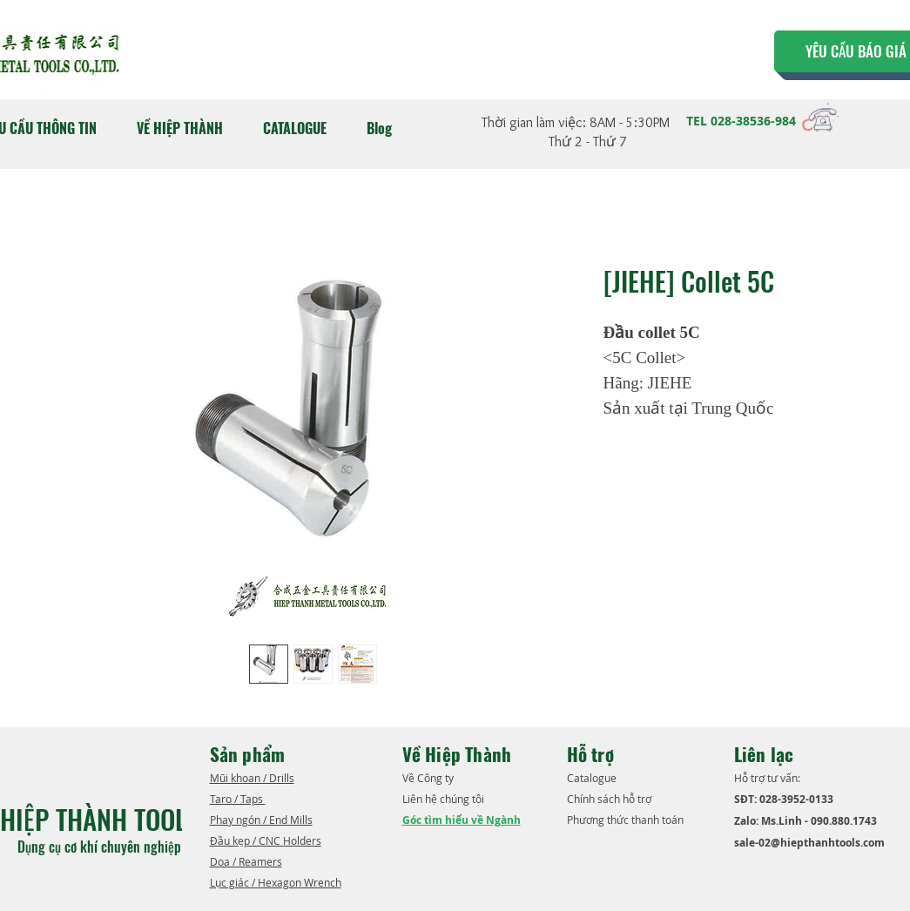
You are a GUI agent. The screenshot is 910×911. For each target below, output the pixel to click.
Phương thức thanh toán (626, 820)
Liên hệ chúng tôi (444, 799)
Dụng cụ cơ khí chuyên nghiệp (101, 846)
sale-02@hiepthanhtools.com (809, 842)
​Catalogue (593, 778)
